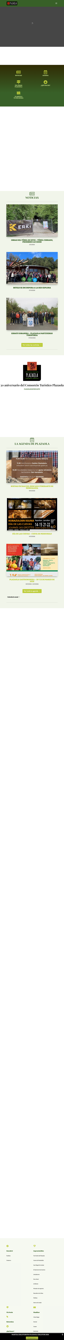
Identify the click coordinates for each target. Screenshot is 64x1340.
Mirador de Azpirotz (38, 1181)
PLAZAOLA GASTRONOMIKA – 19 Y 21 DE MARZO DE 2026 (32, 580)
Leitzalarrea (36, 1167)
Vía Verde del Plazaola (39, 1148)
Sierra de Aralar (37, 1195)
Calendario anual (12, 597)
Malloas (35, 1190)
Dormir (35, 1214)
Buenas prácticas (37, 1228)
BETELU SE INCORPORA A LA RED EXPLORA (32, 288)
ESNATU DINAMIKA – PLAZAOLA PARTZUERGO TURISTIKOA (32, 334)
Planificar (36, 1205)
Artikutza (35, 1176)
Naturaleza (10, 1214)
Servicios (35, 1224)
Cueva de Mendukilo (38, 1153)
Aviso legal (9, 1286)
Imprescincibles (38, 1143)
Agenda (8, 1248)
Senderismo (9, 1233)
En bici (8, 1238)
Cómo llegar (36, 1210)
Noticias (9, 1257)
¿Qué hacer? (10, 1224)
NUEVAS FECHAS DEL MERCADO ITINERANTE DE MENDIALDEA (32, 487)
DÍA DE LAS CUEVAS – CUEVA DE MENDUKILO (32, 534)
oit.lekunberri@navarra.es (32, 1312)
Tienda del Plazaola (12, 1267)
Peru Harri (36, 1172)
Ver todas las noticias (31, 345)
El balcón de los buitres (39, 1162)
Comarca (8, 1153)
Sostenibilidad (11, 1276)
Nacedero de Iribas (38, 1186)
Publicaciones (36, 1233)
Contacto (35, 1238)
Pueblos (8, 1148)
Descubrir (9, 1143)
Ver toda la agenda (31, 591)
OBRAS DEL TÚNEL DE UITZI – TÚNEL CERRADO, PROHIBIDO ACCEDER (32, 241)
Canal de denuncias (12, 1295)
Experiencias (9, 1228)
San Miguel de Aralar (38, 1157)
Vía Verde (9, 1205)
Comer (35, 1219)
